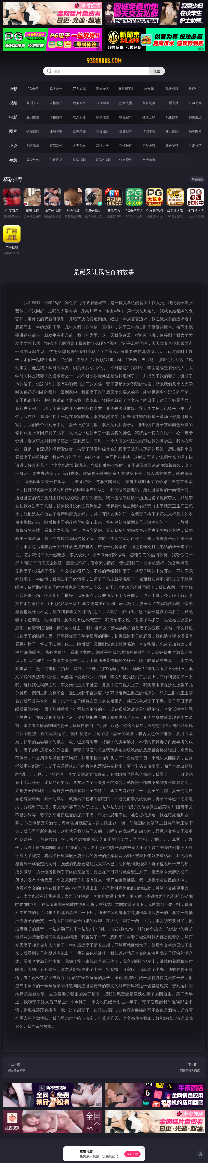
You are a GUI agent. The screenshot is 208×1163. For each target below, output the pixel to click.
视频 (13, 103)
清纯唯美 (148, 131)
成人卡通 (79, 117)
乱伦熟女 (172, 117)
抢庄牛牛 (195, 88)
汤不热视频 (102, 160)
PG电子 (32, 88)
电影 (13, 117)
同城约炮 (32, 160)
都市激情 (32, 145)
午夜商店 (56, 160)
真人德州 (56, 88)
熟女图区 (172, 131)
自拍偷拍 (56, 103)
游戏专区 (102, 88)
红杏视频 (125, 160)
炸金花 (149, 88)
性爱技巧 (195, 145)
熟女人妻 (125, 103)
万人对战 (79, 88)
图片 (13, 131)
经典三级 (148, 117)
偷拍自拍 (56, 117)
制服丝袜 (125, 117)
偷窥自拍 (32, 131)
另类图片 (195, 131)
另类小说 (148, 145)
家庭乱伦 (56, 145)
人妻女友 (79, 145)
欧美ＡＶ (79, 103)
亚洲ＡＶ (32, 103)
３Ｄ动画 (102, 103)
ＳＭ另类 (195, 103)
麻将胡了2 (125, 88)
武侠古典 (102, 145)
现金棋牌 (172, 88)
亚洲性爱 (32, 117)
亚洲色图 (56, 131)
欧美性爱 (102, 117)
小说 (13, 145)
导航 (13, 159)
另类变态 (195, 117)
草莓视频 (79, 160)
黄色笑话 (172, 145)
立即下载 (132, 1154)
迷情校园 (125, 145)
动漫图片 (102, 131)
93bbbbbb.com (104, 61)
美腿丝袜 (125, 131)
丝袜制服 (148, 103)
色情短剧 (148, 160)
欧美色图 (79, 131)
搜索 (157, 71)
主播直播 (172, 103)
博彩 (13, 88)
